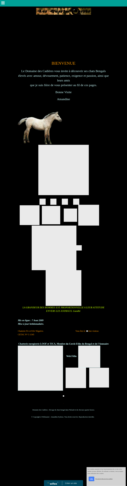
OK (91, 479)
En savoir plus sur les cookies (104, 478)
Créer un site (71, 483)
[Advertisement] (63, 40)
